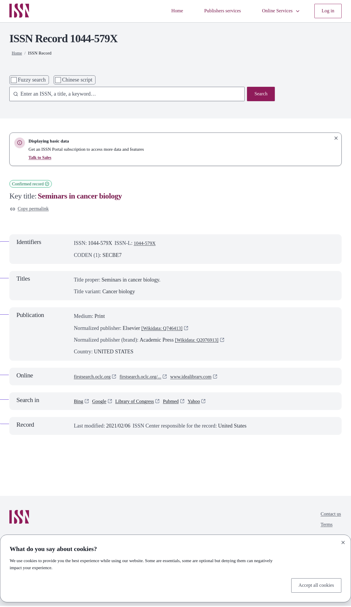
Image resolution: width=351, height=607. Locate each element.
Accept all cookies (314, 585)
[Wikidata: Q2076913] (199, 341)
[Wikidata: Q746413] (164, 329)
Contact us (329, 516)
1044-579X (146, 244)
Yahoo (202, 402)
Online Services (278, 11)
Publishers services (216, 11)
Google (101, 402)
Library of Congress (139, 402)
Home (168, 11)
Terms (325, 527)
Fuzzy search (32, 80)
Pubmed (178, 402)
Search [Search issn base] (260, 94)
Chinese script (77, 80)
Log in (327, 11)
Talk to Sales (40, 157)
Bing (79, 402)
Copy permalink (31, 210)
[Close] (343, 541)
